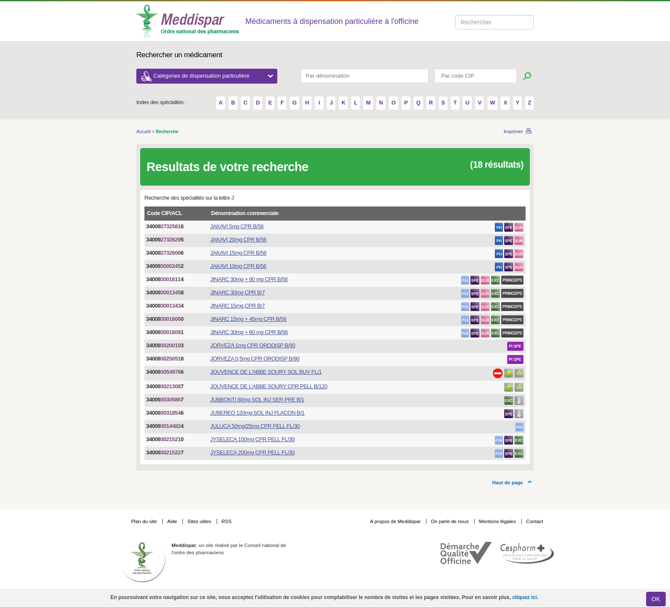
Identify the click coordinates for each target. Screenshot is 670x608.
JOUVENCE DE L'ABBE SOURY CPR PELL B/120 (268, 386)
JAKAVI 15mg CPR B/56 (238, 253)
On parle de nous (449, 521)
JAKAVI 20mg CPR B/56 (238, 239)
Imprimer (513, 131)
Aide (172, 521)
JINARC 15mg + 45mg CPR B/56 (248, 319)
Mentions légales (498, 521)
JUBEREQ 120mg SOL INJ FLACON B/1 (257, 413)
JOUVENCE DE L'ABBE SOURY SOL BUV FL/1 (265, 372)
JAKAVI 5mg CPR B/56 (237, 226)
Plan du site (144, 521)
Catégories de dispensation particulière (213, 76)
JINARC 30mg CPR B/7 (237, 292)
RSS (226, 521)
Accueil (144, 131)
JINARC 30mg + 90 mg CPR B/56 (249, 279)
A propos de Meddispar (395, 521)
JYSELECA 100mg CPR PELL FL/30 (252, 439)
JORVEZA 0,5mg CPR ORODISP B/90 (255, 358)
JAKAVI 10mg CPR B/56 (238, 266)
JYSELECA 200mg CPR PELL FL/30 (252, 452)
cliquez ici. (525, 597)
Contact (534, 521)
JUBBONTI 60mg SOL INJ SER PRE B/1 (257, 399)
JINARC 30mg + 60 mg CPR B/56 (249, 332)
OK (656, 599)
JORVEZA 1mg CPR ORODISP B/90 (252, 345)
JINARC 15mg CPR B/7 (237, 306)
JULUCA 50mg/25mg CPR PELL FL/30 (255, 426)
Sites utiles (199, 521)
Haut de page (507, 482)
